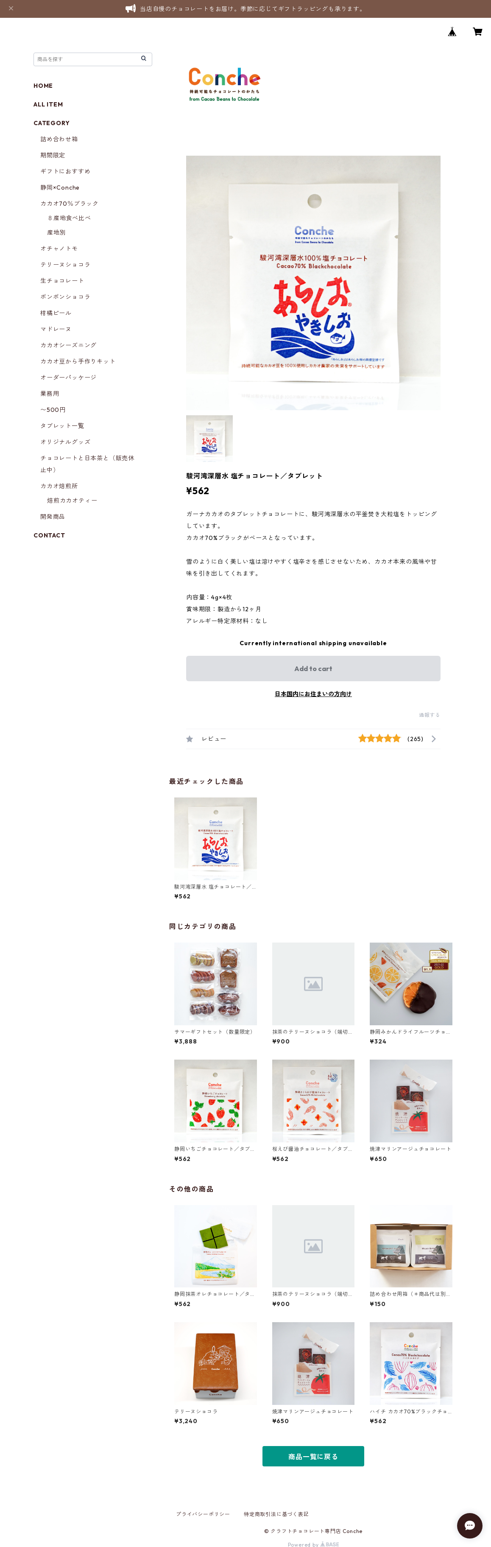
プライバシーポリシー (203, 1514)
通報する (430, 715)
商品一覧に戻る (313, 1456)
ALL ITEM (48, 104)
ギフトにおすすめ (65, 171)
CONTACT (49, 535)
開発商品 (52, 516)
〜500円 (53, 410)
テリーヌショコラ (65, 265)
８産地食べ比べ (69, 218)
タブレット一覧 (62, 426)
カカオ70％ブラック (69, 203)
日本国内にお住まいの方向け (313, 694)
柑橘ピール (56, 313)
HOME (43, 86)
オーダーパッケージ (68, 377)
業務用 (49, 393)
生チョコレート (62, 281)
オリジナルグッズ (65, 442)
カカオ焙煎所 (59, 486)
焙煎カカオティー (72, 500)
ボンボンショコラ (65, 297)
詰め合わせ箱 (59, 139)
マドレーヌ (56, 329)
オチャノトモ (59, 248)
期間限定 (52, 155)
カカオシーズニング (68, 345)
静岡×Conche (60, 187)
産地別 (56, 232)
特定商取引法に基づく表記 (276, 1514)
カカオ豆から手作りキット (78, 361)
